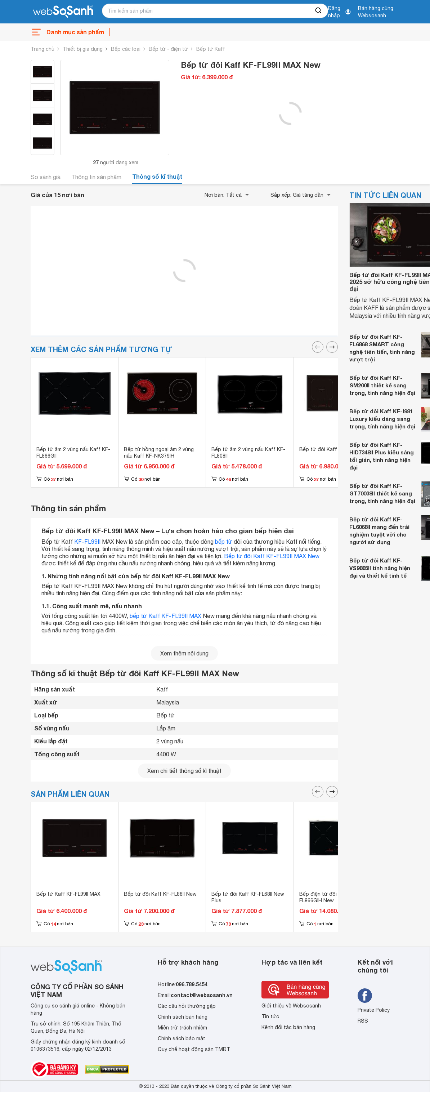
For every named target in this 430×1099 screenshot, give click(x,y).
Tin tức (270, 1016)
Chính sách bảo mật (181, 1038)
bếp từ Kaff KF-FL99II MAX (165, 616)
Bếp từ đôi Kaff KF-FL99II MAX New (271, 556)
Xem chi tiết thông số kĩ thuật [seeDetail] (184, 770)
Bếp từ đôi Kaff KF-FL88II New (160, 894)
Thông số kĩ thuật (157, 176)
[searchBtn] (319, 11)
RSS (363, 1021)
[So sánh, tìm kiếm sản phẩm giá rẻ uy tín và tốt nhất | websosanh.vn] (63, 12)
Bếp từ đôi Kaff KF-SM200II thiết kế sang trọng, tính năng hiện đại (382, 385)
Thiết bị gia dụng (83, 49)
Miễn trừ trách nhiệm (182, 1028)
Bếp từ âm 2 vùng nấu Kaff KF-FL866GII (73, 452)
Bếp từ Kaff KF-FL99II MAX (68, 894)
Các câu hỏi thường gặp (187, 1006)
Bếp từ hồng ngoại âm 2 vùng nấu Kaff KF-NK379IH (159, 452)
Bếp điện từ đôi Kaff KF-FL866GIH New (328, 897)
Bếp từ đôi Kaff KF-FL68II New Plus (247, 897)
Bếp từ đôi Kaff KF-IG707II (331, 449)
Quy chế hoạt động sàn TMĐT (194, 1049)
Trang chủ (42, 49)
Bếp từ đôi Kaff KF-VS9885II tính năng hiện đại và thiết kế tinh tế (379, 568)
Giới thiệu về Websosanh (291, 1006)
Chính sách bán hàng (182, 1017)
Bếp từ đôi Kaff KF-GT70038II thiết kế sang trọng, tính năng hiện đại (382, 493)
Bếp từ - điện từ (168, 49)
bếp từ (223, 541)
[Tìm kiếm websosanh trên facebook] (365, 995)
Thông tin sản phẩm (96, 177)
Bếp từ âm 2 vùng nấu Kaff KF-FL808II (248, 452)
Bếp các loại (125, 49)
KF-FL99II (87, 541)
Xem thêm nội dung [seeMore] (184, 653)
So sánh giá (46, 177)
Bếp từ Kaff (210, 49)
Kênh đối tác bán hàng (288, 1027)
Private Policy (374, 1010)
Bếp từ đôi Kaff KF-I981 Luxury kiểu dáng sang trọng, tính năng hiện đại (382, 419)
